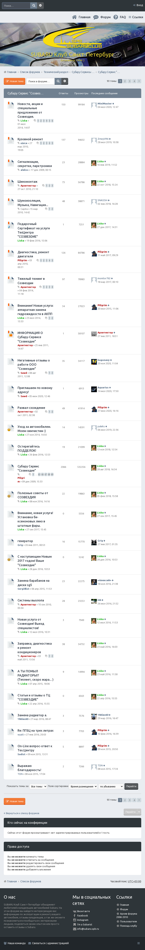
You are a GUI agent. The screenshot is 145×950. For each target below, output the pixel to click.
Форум (124, 909)
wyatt (21, 734)
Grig (20, 545)
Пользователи (128, 921)
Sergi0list (23, 588)
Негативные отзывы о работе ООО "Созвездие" (34, 365)
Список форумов (30, 881)
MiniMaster (105, 103)
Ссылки (137, 17)
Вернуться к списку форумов (22, 813)
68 (49, 474)
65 (39, 474)
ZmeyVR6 (103, 138)
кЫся (24, 143)
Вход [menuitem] (140, 5)
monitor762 (104, 278)
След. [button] (139, 81)
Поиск (33, 5)
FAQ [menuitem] (123, 17)
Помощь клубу (128, 925)
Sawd (24, 373)
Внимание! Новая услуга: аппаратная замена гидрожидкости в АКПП (35, 310)
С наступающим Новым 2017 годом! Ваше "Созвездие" (35, 561)
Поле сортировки (72, 786)
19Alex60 (23, 719)
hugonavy (104, 360)
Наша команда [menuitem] (16, 943)
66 (42, 474)
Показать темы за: (27, 786)
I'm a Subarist (84, 924)
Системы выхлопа (31, 600)
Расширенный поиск (40, 5)
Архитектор (28, 185)
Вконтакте (83, 911)
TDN (20, 774)
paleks (101, 426)
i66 (99, 600)
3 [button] (129, 81)
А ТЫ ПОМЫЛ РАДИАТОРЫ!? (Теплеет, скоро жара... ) (35, 675)
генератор (25, 541)
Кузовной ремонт (30, 139)
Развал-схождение (31, 407)
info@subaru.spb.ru (88, 928)
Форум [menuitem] (105, 17)
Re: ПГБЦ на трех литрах (35, 730)
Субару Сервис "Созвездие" (27, 93)
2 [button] (125, 81)
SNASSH (102, 200)
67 (46, 474)
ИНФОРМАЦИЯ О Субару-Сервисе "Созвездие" (30, 337)
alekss (25, 170)
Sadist (21, 754)
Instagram (82, 920)
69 (52, 474)
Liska (24, 120)
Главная (84, 17)
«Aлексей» (104, 580)
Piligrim (22, 260)
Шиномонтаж (27, 181)
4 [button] (134, 81)
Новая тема (16, 81)
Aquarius (103, 387)
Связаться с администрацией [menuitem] (50, 943)
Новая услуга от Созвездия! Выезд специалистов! (31, 624)
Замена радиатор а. (32, 715)
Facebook (82, 915)
